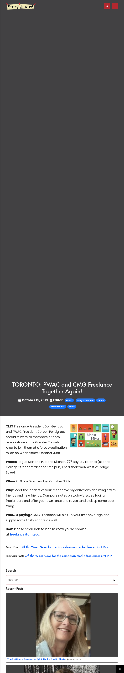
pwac (72, 406)
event (101, 400)
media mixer (58, 406)
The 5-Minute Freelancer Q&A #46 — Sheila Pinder (36, 659)
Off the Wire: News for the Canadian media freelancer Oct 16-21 (65, 547)
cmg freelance (85, 400)
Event (69, 400)
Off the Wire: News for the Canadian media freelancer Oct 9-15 (69, 556)
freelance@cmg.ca (24, 534)
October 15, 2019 (33, 400)
